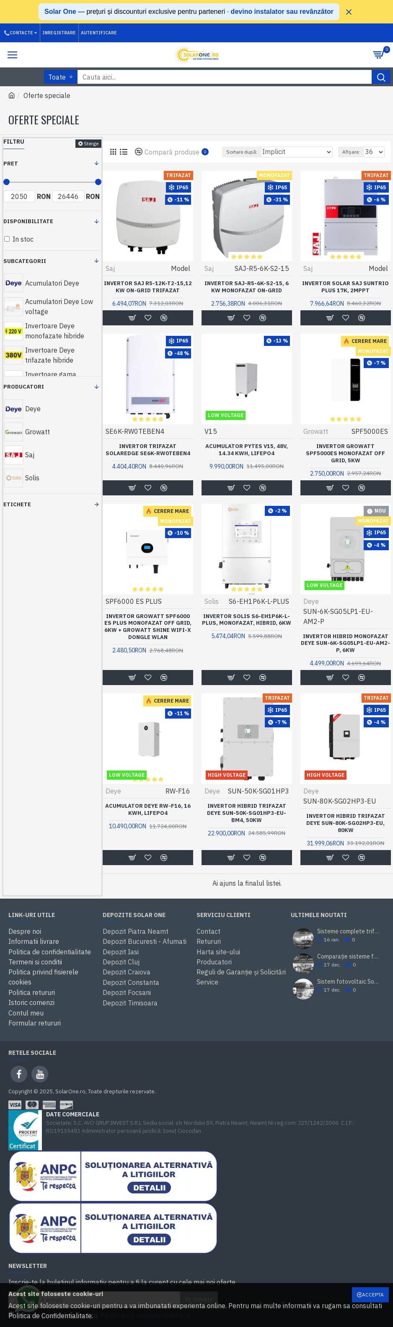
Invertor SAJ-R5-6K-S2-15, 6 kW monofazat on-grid (246, 287)
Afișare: (351, 152)
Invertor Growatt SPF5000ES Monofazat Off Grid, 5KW (345, 453)
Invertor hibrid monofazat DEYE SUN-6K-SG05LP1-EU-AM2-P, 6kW (345, 643)
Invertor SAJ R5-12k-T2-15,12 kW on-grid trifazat (148, 287)
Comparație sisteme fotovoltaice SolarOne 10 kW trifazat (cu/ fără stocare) (348, 956)
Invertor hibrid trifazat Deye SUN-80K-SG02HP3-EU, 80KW (345, 823)
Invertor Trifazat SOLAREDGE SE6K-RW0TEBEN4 (148, 450)
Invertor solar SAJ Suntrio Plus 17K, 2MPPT (345, 287)
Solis (211, 601)
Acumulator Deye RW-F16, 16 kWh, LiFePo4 (148, 810)
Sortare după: (241, 152)
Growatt (315, 431)
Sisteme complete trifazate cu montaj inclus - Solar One (348, 931)
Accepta (373, 1294)
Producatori (23, 386)
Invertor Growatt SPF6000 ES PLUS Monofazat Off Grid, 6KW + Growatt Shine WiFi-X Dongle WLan (147, 627)
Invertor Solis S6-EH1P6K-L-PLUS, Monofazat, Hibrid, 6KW (246, 620)
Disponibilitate (28, 221)
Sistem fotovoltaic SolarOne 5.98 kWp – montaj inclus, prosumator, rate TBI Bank (348, 982)
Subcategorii (24, 261)
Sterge (91, 143)
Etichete (17, 504)
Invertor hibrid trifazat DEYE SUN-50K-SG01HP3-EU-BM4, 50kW (246, 813)
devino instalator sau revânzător (282, 11)
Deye (311, 601)
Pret (10, 163)
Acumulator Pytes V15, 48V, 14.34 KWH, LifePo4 (246, 450)
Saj (110, 268)
